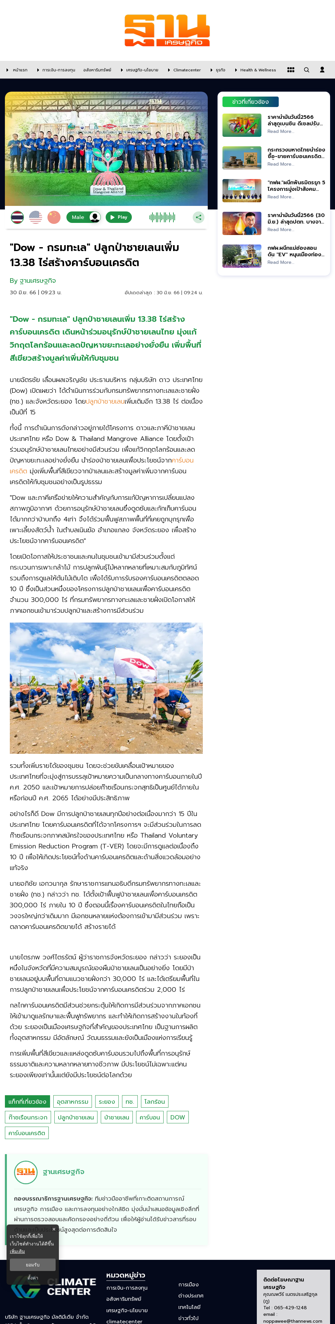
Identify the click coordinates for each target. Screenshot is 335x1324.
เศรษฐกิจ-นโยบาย (127, 1310)
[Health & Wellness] (254, 70)
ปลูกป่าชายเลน (76, 1117)
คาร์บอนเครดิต (27, 1133)
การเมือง (188, 1285)
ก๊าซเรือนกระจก (28, 1117)
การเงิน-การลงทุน (127, 1288)
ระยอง (107, 1101)
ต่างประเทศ (190, 1296)
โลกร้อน (155, 1101)
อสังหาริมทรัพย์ (123, 1299)
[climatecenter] (183, 70)
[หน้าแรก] (15, 70)
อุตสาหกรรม (72, 1101)
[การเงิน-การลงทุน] (54, 70)
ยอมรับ (33, 1264)
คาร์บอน (150, 1117)
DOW (177, 1117)
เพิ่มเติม (17, 1251)
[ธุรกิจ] (216, 70)
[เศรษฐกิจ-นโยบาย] (138, 70)
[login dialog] (322, 69)
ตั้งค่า (32, 1277)
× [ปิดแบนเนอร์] (53, 1229)
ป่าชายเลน (116, 1117)
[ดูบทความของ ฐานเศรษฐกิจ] (107, 1199)
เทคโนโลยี (189, 1307)
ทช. (130, 1101)
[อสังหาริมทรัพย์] (96, 70)
